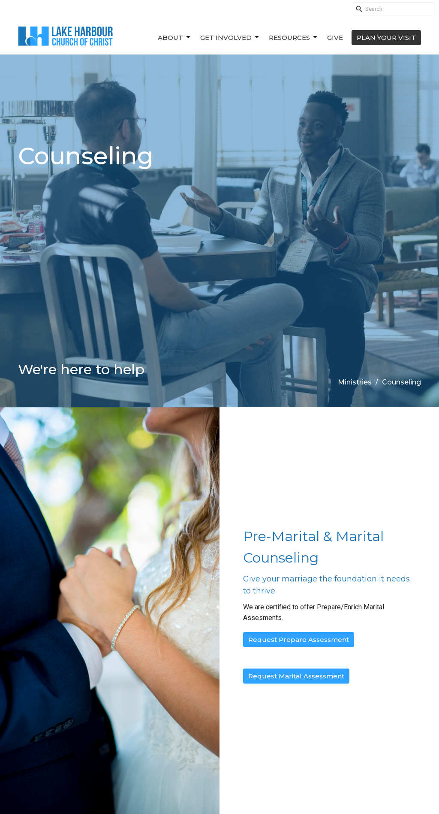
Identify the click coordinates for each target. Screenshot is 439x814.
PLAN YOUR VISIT (386, 37)
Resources (294, 37)
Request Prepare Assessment (298, 639)
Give (335, 37)
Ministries (355, 382)
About (175, 37)
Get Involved (230, 37)
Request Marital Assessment (296, 676)
